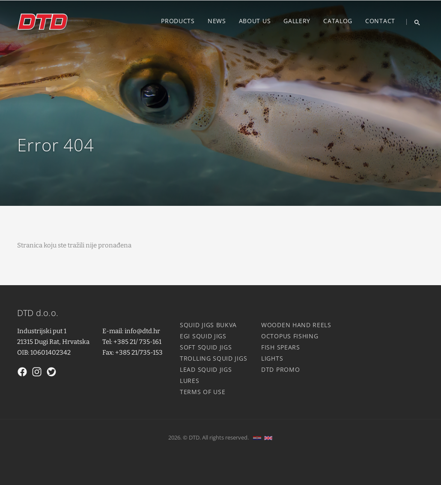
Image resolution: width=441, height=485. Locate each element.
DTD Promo (280, 369)
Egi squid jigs (203, 336)
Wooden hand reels (296, 325)
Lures (190, 381)
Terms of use (202, 392)
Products (178, 21)
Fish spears (280, 347)
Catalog (337, 21)
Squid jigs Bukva (208, 325)
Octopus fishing (290, 336)
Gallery (296, 21)
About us (255, 21)
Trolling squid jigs (213, 358)
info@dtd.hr (142, 331)
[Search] (413, 22)
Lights (272, 358)
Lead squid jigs (206, 369)
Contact (380, 21)
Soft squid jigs (206, 347)
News (217, 21)
